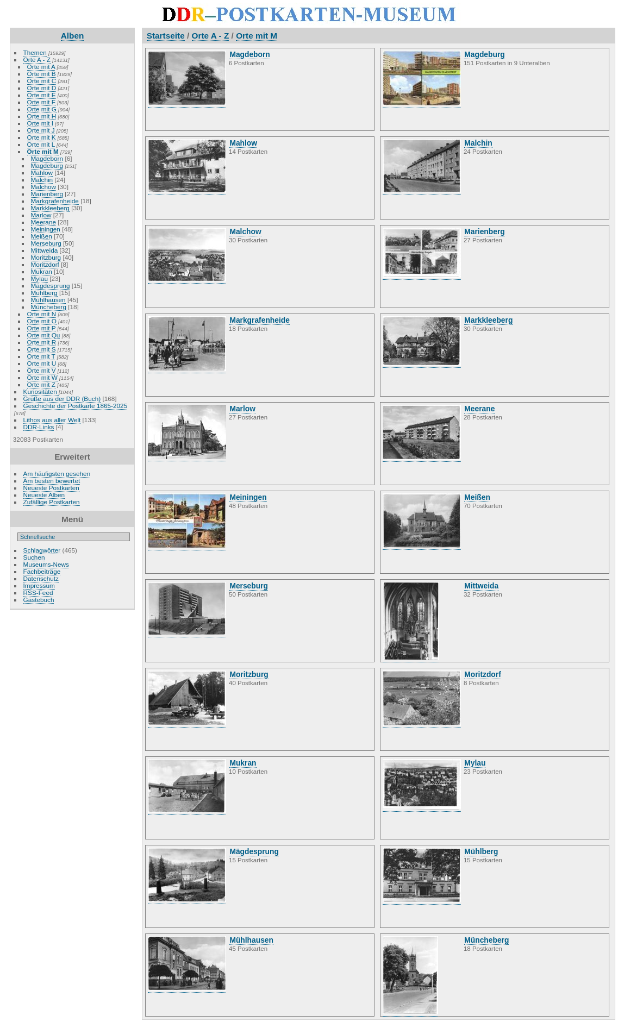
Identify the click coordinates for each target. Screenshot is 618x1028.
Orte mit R (42, 342)
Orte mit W (42, 377)
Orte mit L (41, 144)
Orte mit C (42, 80)
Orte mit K (41, 137)
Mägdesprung (50, 285)
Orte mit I (40, 123)
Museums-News (46, 564)
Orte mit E (41, 94)
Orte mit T (41, 356)
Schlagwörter (42, 550)
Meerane (43, 221)
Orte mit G (42, 108)
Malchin (42, 179)
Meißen (41, 236)
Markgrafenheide (55, 200)
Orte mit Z (41, 384)
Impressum (39, 585)
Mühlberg (44, 292)
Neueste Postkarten (51, 487)
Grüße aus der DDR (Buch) (62, 398)
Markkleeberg (50, 207)
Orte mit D (42, 87)
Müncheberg (48, 306)
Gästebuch (38, 599)
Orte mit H (42, 116)
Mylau (39, 278)
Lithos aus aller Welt (52, 419)
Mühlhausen (48, 299)
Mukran (41, 271)
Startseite (166, 35)
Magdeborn (47, 158)
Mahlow (42, 172)
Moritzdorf (45, 264)
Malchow (43, 186)
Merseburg (46, 243)
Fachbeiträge (42, 571)
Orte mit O (42, 320)
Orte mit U (42, 363)
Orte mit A (41, 66)
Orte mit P (41, 327)
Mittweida (44, 250)
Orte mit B (41, 73)
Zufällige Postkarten (51, 501)
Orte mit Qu (43, 335)
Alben (72, 35)
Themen (35, 52)
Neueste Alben (44, 494)
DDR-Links (38, 426)
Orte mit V (41, 370)
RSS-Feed (38, 592)
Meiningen (45, 229)
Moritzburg (46, 257)
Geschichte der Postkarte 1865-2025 (75, 405)
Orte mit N (42, 313)
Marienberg (47, 193)
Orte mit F (41, 101)
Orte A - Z (37, 59)
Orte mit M (43, 151)
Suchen (34, 557)
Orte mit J (41, 130)
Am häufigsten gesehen (57, 473)
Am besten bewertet (51, 480)
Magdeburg (47, 165)
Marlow (41, 214)
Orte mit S (41, 349)
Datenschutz (41, 578)
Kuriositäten (41, 391)
